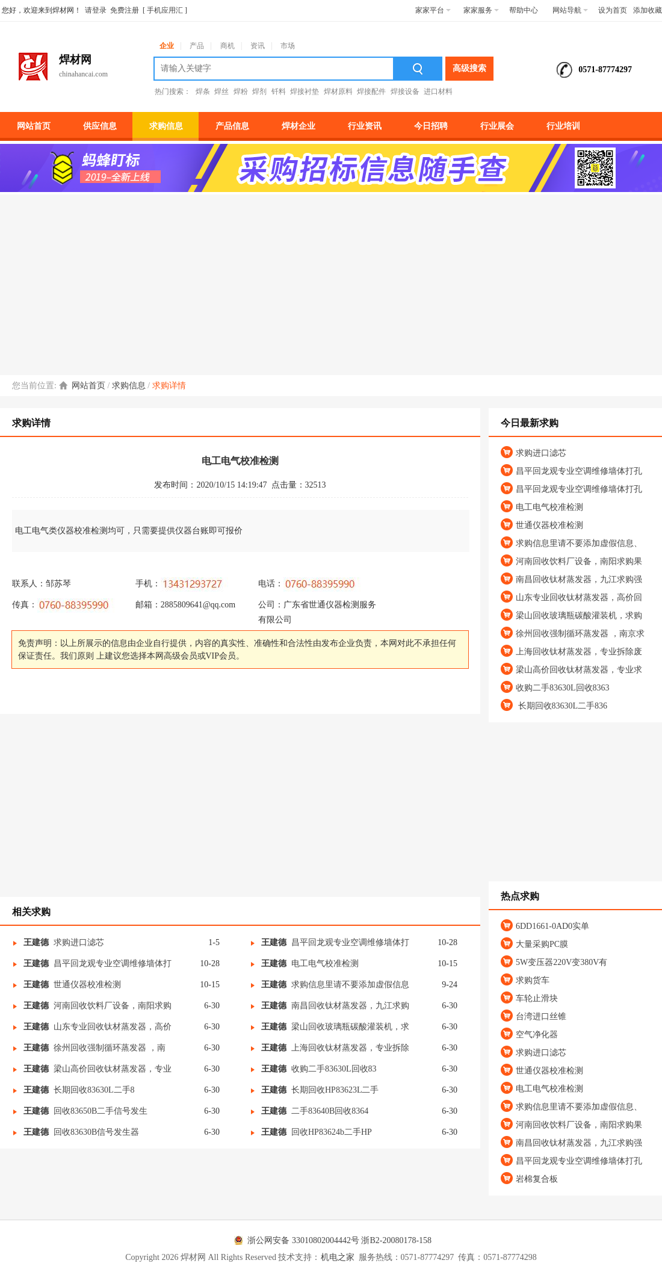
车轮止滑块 (537, 998)
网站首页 (88, 385)
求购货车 (532, 980)
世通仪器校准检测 (87, 984)
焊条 (203, 91)
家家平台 (433, 10)
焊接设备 (405, 91)
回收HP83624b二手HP (331, 1132)
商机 (227, 46)
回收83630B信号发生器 (96, 1132)
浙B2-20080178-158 (396, 1240)
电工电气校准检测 (325, 963)
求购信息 (129, 385)
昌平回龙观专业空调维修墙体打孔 (579, 471)
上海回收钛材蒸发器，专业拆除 (350, 1047)
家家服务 (481, 10)
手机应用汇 (165, 10)
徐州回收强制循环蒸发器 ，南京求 (580, 633)
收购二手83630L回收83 (334, 1068)
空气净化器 (537, 1034)
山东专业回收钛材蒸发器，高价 (113, 1026)
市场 (287, 46)
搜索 (418, 69)
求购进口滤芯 (79, 942)
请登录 (96, 10)
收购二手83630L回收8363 (563, 687)
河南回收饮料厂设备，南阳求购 (113, 1005)
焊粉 (241, 91)
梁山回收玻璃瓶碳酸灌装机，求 (350, 1026)
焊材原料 (338, 91)
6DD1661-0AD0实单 (552, 926)
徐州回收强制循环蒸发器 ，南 (110, 1047)
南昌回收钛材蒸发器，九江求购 (350, 1005)
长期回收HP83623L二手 (335, 1089)
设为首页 (612, 10)
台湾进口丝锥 (541, 1016)
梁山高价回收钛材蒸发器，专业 (113, 1068)
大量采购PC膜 (542, 944)
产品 (197, 46)
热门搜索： (173, 91)
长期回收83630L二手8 (94, 1089)
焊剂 (259, 91)
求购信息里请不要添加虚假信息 (350, 984)
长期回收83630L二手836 (561, 705)
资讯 (257, 46)
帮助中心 (523, 10)
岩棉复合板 (537, 1179)
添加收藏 (647, 10)
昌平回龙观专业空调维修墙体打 (350, 942)
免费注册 (124, 10)
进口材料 (438, 91)
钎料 (278, 91)
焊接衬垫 (304, 91)
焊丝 (221, 91)
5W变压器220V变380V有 (561, 962)
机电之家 (337, 1257)
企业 (166, 46)
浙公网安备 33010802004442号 (294, 1240)
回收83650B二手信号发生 (100, 1110)
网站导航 (570, 10)
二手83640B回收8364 (329, 1110)
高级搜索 (469, 68)
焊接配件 (371, 91)
